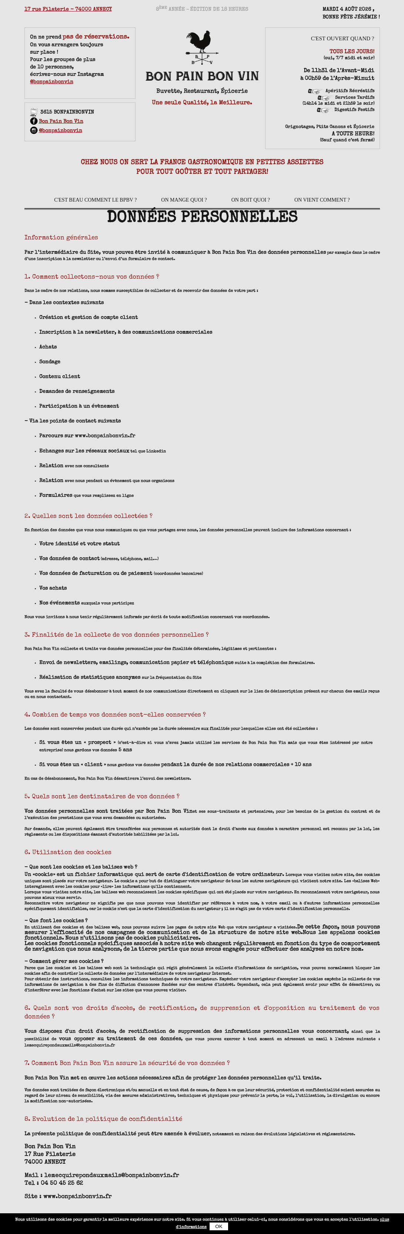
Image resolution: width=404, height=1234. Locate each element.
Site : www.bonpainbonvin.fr (67, 1197)
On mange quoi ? (184, 200)
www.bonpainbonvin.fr (105, 436)
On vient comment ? (322, 200)
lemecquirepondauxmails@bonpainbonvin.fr (69, 1045)
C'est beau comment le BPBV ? (95, 200)
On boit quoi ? (250, 200)
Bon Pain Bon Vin (56, 121)
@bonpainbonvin (51, 82)
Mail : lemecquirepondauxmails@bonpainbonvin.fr (101, 1176)
